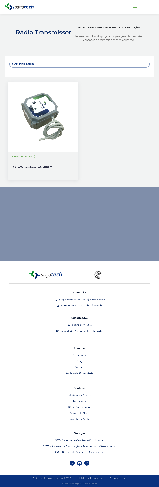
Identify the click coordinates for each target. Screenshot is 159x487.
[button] (134, 6)
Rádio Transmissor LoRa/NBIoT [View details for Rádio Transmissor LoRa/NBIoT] (32, 167)
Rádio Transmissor (23, 156)
